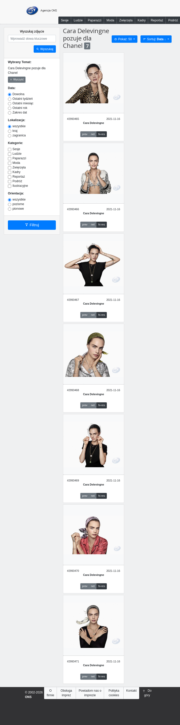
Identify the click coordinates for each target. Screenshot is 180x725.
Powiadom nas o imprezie (90, 693)
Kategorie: (15, 143)
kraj (14, 131)
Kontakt (131, 690)
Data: (12, 88)
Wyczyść (17, 80)
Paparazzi (94, 20)
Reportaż (157, 20)
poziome (18, 204)
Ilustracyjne (20, 186)
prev (84, 134)
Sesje (65, 20)
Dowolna (18, 94)
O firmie (50, 693)
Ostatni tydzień (22, 99)
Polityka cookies (114, 693)
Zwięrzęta (126, 20)
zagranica (19, 135)
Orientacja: (16, 193)
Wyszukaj (44, 49)
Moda (110, 20)
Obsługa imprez (66, 693)
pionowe (18, 208)
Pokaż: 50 (123, 39)
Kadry (142, 20)
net (93, 134)
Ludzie (78, 20)
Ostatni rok (19, 108)
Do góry (147, 693)
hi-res (101, 134)
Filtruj (32, 225)
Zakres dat (19, 112)
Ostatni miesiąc (22, 103)
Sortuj (155, 39)
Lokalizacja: (16, 120)
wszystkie (18, 126)
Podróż (17, 181)
